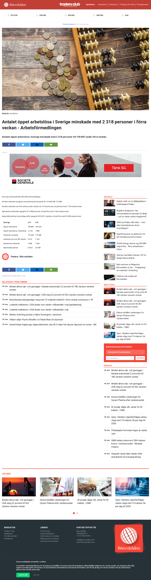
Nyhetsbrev (90, 4)
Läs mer (36, 575)
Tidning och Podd (127, 4)
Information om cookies (49, 536)
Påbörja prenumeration (49, 539)
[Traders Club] (70, 4)
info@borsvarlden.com (86, 540)
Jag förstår (23, 575)
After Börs (113, 4)
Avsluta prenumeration (49, 541)
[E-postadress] (120, 358)
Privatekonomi (142, 4)
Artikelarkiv (8, 539)
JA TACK (140, 358)
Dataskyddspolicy (47, 534)
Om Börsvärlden (10, 536)
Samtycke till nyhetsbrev (119, 352)
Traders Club (9, 531)
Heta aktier (102, 4)
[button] (74, 513)
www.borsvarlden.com (85, 542)
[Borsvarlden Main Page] (15, 5)
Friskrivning (45, 531)
